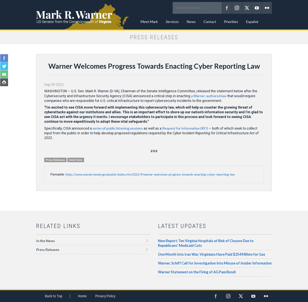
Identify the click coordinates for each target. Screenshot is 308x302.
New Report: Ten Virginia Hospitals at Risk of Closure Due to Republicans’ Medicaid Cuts (206, 243)
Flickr (267, 8)
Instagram (237, 8)
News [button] (191, 21)
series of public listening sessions (118, 128)
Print (4, 82)
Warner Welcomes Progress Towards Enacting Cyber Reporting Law (154, 66)
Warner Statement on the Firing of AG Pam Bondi (197, 272)
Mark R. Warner (154, 14)
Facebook (227, 8)
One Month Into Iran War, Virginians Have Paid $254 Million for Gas (211, 254)
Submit (217, 8)
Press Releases (47, 249)
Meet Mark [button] (149, 21)
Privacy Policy (105, 296)
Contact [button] (210, 21)
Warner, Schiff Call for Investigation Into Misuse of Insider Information (215, 263)
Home (82, 296)
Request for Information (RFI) (185, 128)
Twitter (247, 8)
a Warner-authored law (208, 96)
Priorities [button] (231, 21)
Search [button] (267, 21)
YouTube (257, 8)
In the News (45, 241)
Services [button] (172, 21)
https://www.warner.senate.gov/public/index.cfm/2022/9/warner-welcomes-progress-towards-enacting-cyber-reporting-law (150, 174)
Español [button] (252, 21)
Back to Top (53, 296)
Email (4, 74)
